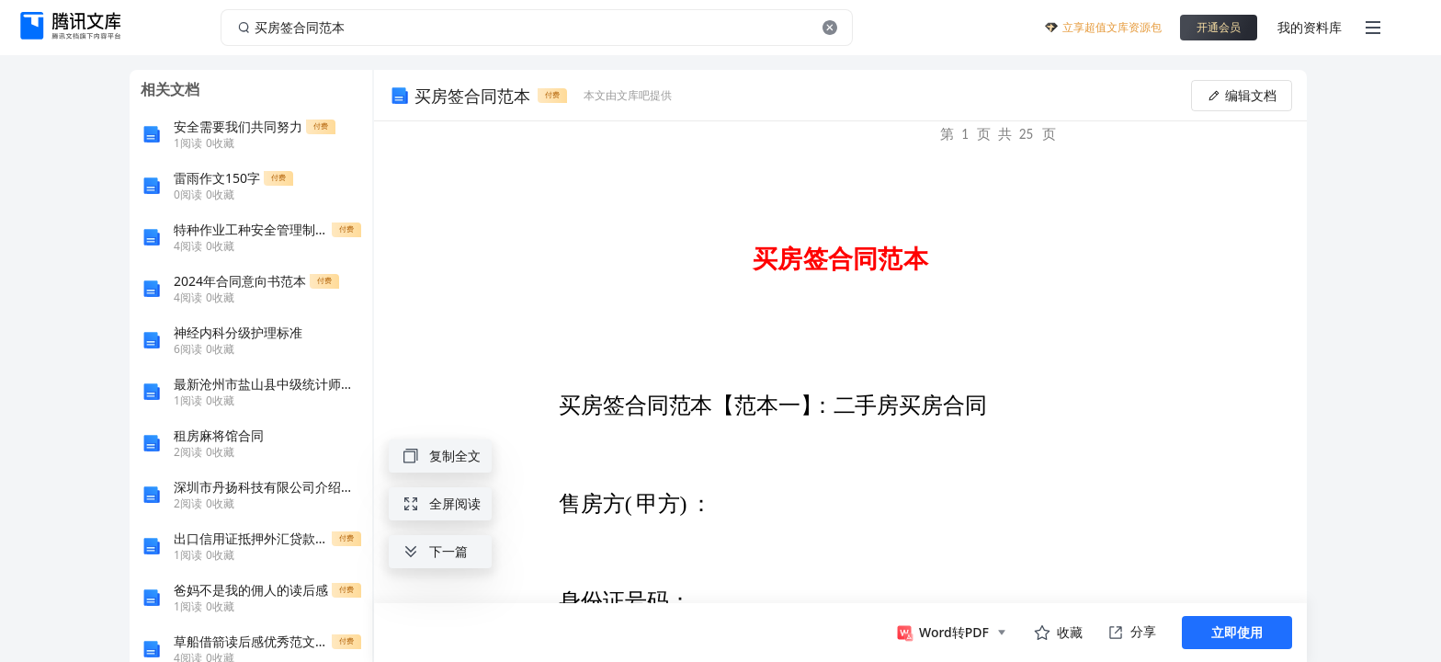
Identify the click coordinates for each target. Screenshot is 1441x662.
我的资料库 (1309, 27)
